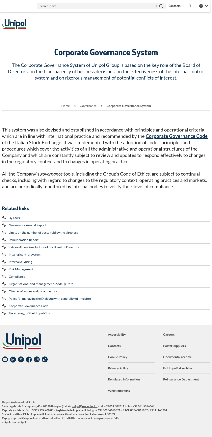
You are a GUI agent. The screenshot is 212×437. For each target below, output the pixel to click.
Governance (88, 106)
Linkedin (13, 360)
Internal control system (24, 254)
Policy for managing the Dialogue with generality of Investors (50, 298)
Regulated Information (124, 379)
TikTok (45, 360)
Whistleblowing (119, 390)
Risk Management (21, 269)
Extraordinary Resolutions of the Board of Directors (44, 247)
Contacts (114, 346)
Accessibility (117, 334)
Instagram (37, 360)
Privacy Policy (118, 368)
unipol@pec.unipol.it (84, 406)
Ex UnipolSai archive (177, 368)
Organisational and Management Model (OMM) (41, 284)
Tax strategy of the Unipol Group (31, 313)
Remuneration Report (24, 240)
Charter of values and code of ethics (33, 291)
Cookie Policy (117, 357)
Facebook (29, 360)
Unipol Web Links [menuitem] (205, 6)
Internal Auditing (20, 262)
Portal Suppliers (174, 346)
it (191, 6)
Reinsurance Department (181, 379)
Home (65, 106)
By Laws (14, 218)
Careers (169, 334)
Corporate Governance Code (28, 306)
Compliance (17, 276)
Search (161, 6)
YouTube (5, 360)
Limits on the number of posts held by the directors (43, 232)
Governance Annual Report (27, 225)
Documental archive (177, 357)
